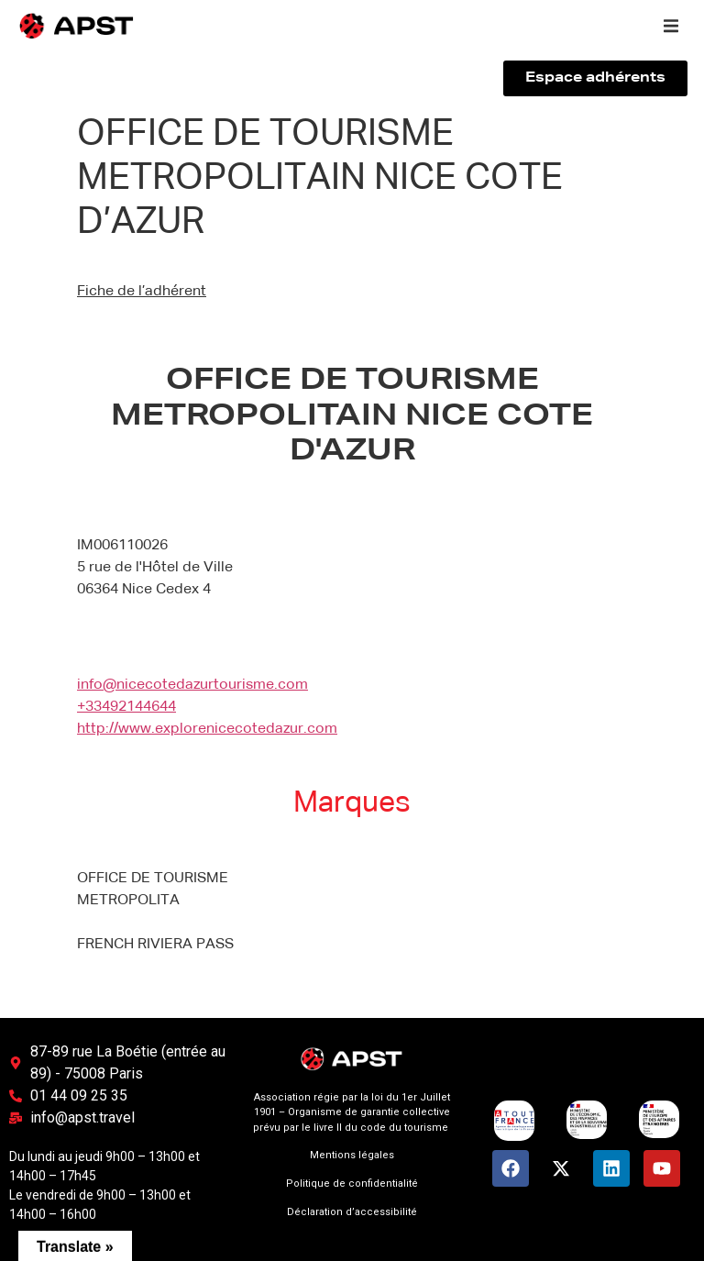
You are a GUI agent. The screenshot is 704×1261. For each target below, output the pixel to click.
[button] (671, 25)
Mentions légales (352, 1155)
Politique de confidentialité (352, 1183)
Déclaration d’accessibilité (352, 1212)
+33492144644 (126, 707)
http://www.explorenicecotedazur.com (207, 729)
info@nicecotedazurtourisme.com (192, 685)
